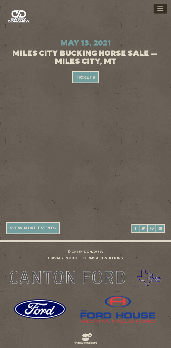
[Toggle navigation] (160, 8)
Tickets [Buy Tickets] (85, 77)
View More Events (33, 227)
